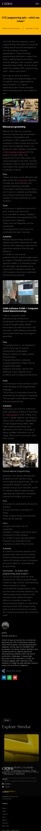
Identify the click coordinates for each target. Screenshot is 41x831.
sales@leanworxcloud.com (10, 796)
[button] (4, 677)
